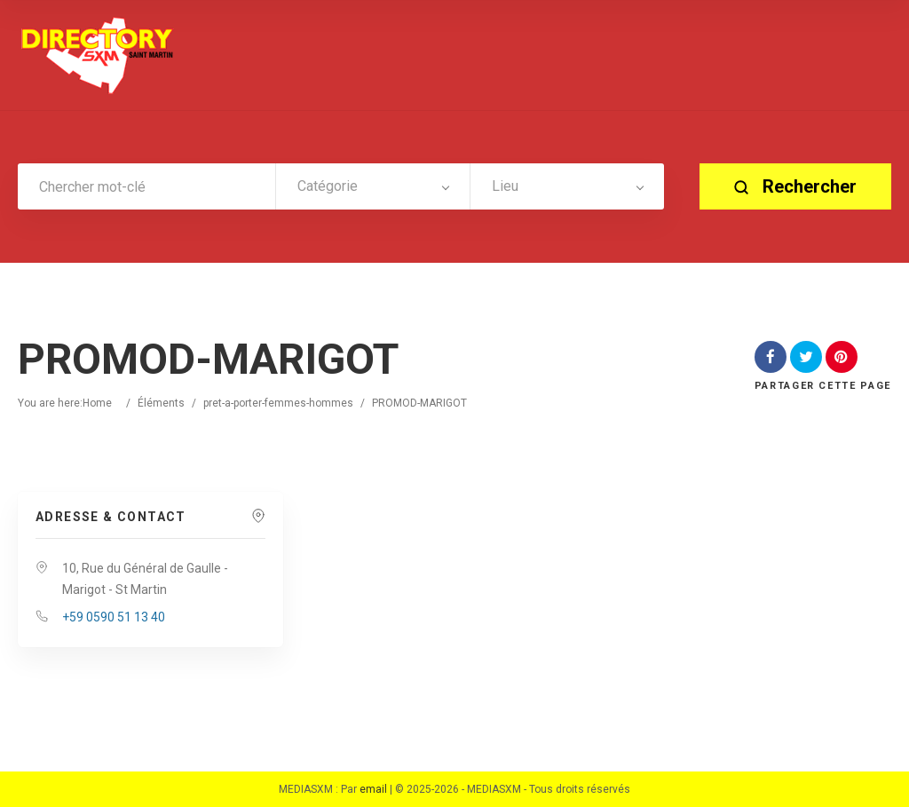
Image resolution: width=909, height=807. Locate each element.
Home (97, 403)
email (373, 789)
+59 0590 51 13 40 (113, 617)
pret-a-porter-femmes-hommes (278, 403)
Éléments (161, 403)
